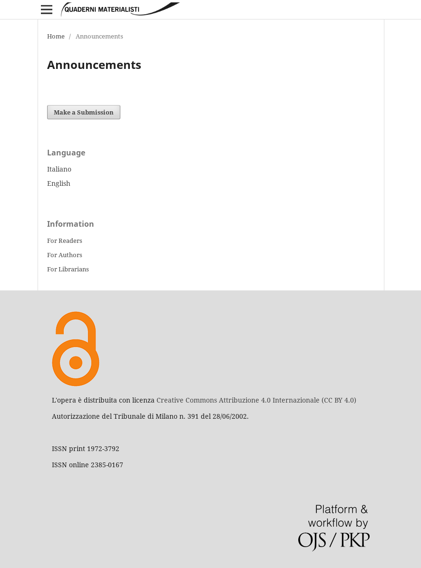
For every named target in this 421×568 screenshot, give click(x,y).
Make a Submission (84, 112)
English (58, 183)
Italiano (59, 168)
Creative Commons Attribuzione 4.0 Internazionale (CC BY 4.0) (256, 399)
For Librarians (68, 269)
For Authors (64, 254)
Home (56, 36)
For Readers (64, 240)
